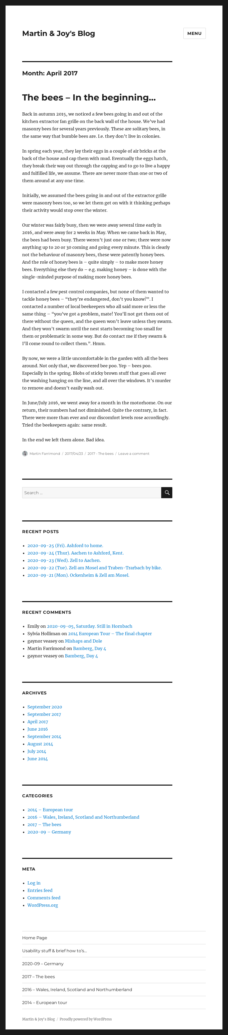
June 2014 (37, 758)
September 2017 (44, 714)
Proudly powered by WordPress (86, 1019)
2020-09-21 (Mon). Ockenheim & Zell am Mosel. (78, 575)
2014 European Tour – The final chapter (110, 633)
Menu (194, 33)
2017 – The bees (44, 824)
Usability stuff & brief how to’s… (54, 950)
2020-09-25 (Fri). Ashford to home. (65, 545)
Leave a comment (133, 453)
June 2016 (37, 729)
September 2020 (44, 706)
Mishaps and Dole (83, 641)
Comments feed (43, 897)
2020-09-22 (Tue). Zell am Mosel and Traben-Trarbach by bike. (94, 567)
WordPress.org (42, 905)
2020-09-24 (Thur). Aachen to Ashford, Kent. (75, 553)
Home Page (34, 937)
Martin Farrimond (45, 453)
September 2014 (44, 736)
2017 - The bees (100, 453)
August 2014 (40, 744)
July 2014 (36, 751)
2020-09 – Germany (49, 832)
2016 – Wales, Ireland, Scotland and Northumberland (83, 817)
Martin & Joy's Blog (58, 33)
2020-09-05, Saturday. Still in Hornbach (89, 626)
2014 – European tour (50, 809)
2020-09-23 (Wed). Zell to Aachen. (64, 560)
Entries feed (40, 890)
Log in (34, 883)
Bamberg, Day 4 (89, 648)
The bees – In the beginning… (89, 97)
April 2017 (37, 721)
